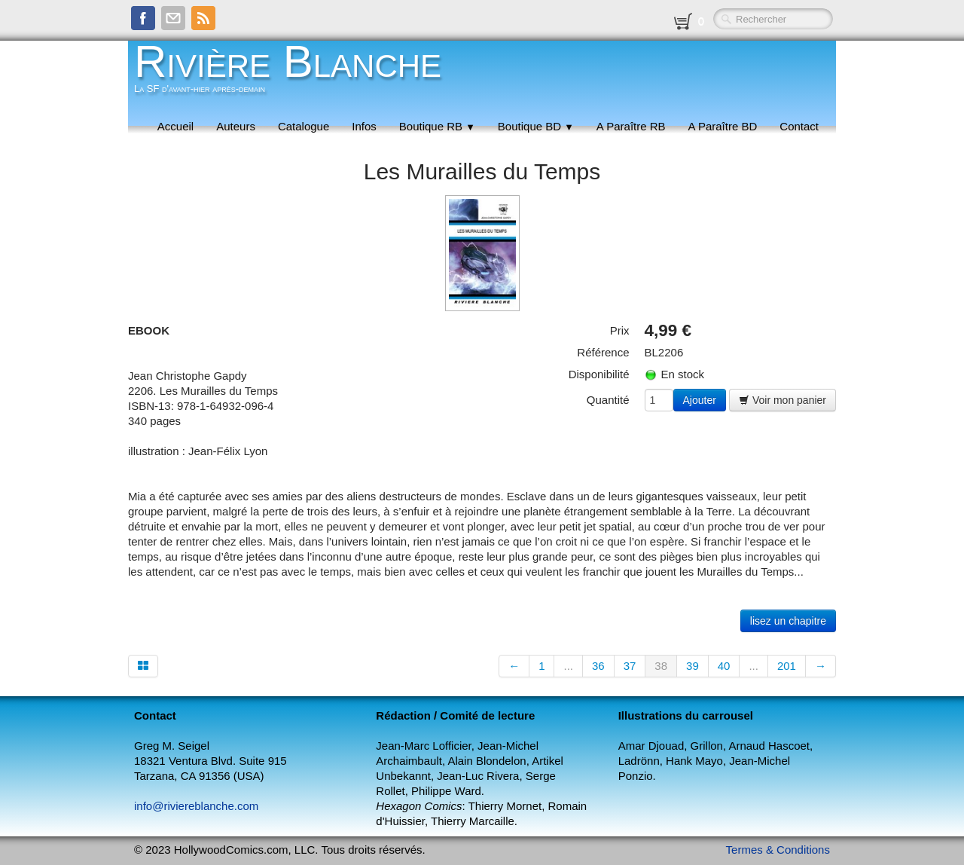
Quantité (608, 399)
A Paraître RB (631, 126)
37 (630, 665)
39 (692, 665)
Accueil (175, 126)
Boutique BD (536, 126)
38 (660, 665)
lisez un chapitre (788, 621)
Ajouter (699, 400)
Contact (799, 126)
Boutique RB (437, 126)
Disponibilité (599, 374)
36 (598, 665)
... (568, 665)
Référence (603, 352)
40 (724, 665)
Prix (620, 330)
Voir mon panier (782, 400)
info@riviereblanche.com (196, 805)
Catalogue (303, 126)
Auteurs (235, 126)
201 (786, 665)
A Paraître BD (723, 126)
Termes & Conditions (778, 849)
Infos (364, 126)
